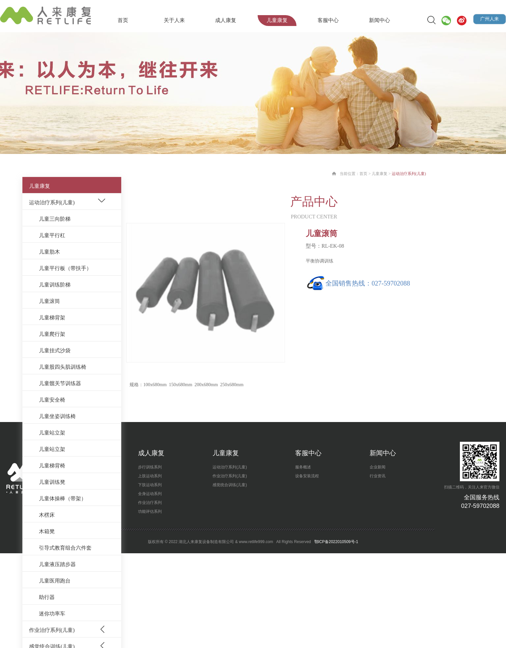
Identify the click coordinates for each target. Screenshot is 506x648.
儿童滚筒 (49, 301)
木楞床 (47, 515)
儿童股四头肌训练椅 (62, 367)
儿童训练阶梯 (54, 284)
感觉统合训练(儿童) (229, 485)
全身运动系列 (150, 493)
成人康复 (225, 20)
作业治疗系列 (150, 502)
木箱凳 (47, 531)
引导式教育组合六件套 (65, 548)
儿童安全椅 (52, 400)
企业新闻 (377, 467)
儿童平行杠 (52, 235)
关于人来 (174, 20)
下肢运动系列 (150, 485)
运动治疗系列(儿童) (52, 202)
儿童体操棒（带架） (62, 498)
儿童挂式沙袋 (54, 350)
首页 (123, 20)
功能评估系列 (150, 511)
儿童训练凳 (52, 482)
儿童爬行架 (52, 334)
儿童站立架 (52, 433)
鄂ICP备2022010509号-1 (335, 541)
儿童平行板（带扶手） (65, 268)
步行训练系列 (150, 467)
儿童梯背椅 (52, 465)
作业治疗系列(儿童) (52, 630)
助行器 (47, 597)
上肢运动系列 (150, 476)
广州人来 (489, 18)
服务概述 (303, 467)
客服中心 (328, 20)
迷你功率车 (52, 613)
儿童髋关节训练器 (60, 383)
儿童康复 (277, 20)
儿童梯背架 (52, 317)
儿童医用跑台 (54, 581)
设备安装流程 (307, 476)
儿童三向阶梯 (54, 219)
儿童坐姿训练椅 (57, 416)
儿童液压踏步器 (57, 564)
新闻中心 (379, 20)
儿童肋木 (49, 252)
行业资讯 (377, 476)
